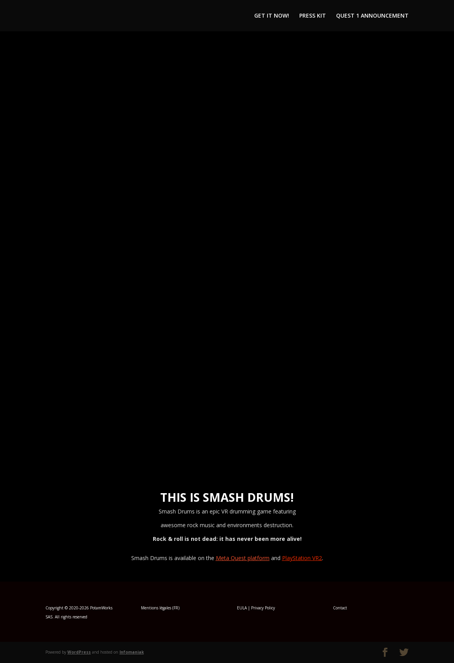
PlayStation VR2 (302, 558)
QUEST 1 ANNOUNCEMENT (372, 16)
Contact (340, 608)
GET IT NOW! (271, 16)
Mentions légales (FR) (160, 608)
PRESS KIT (312, 16)
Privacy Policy (263, 608)
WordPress (79, 652)
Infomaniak (131, 652)
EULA (242, 608)
